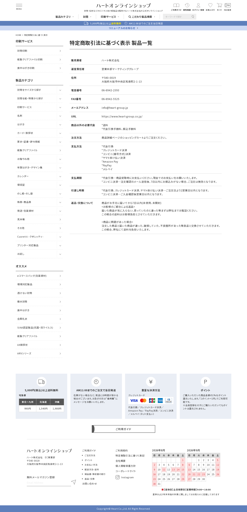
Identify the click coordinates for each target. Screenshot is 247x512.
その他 (20, 228)
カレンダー (23, 176)
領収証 (21, 184)
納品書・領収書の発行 (95, 474)
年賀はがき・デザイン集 (29, 167)
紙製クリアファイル (27, 150)
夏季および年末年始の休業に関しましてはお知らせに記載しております (186, 494)
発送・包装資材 (25, 210)
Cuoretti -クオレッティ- (30, 236)
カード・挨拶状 (25, 133)
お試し (20, 253)
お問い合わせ (89, 483)
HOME (18, 35)
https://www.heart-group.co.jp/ (122, 116)
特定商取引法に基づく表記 (130, 455)
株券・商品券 (24, 202)
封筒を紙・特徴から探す (30, 98)
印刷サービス (24, 107)
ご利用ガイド (89, 450)
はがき (20, 124)
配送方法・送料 (92, 469)
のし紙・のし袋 (25, 193)
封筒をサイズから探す (29, 89)
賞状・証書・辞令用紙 (28, 141)
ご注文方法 (90, 455)
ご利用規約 (122, 450)
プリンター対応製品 (28, 245)
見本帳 (21, 219)
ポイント (88, 460)
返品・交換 (90, 478)
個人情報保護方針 (126, 465)
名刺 (19, 115)
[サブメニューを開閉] (60, 89)
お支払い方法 (91, 464)
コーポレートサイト (126, 471)
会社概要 (121, 460)
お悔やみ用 (23, 159)
